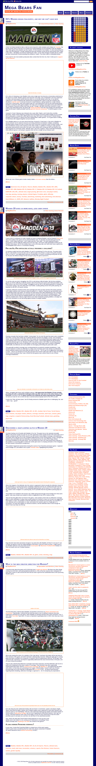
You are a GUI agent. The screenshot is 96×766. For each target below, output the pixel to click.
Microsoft (71, 497)
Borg (70, 458)
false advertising (47, 196)
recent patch (34, 545)
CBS (78, 458)
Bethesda (71, 456)
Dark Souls (87, 474)
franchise (41, 413)
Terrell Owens (55, 411)
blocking (46, 554)
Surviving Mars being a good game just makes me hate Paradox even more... (84, 152)
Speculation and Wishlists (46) (78, 422)
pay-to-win (9, 418)
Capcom (74, 458)
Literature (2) (72, 415)
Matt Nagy (71, 496)
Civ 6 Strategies (73, 377)
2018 (70, 532)
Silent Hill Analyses (74, 382)
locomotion (26, 748)
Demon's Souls (78, 475)
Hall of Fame (47, 411)
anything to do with (23, 721)
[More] (8, 182)
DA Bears (80, 474)
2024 (70, 521)
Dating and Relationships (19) (77, 405)
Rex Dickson (45, 748)
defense (29, 413)
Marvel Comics (84, 495)
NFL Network (25, 199)
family (83, 481)
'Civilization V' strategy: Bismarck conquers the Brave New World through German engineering (84, 277)
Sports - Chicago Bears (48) (77, 426)
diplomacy (71, 476)
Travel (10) (72, 432)
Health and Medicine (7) (76, 410)
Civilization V (73, 464)
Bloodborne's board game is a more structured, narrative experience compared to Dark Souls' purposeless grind (79, 567)
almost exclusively (26, 730)
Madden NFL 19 (52, 189)
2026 (80, 515)
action (76, 452)
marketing (38, 196)
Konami (82, 492)
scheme (54, 413)
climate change (73, 469)
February (73, 516)
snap (50, 554)
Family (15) (72, 407)
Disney (77, 476)
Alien (76, 453)
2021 (70, 526)
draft (13, 748)
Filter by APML (9, 1)
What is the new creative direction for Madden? (27, 564)
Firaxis (74, 483)
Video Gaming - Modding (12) (77, 437)
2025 (70, 520)
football (59, 189)
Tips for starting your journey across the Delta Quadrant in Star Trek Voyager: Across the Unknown (84, 203)
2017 (70, 533)
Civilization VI (73, 467)
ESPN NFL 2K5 (10, 191)
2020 (70, 528)
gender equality (15, 750)
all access (81, 453)
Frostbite (40, 194)
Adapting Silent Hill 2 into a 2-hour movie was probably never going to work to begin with (79, 597)
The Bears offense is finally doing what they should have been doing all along (74, 349)
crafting (71, 474)
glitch (45, 194)
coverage (35, 413)
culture (76, 474)
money (19, 196)
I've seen (37, 669)
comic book (85, 471)
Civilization (72, 462)
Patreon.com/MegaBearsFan (77, 86)
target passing (31, 191)
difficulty (50, 194)
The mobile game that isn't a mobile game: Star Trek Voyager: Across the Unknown (84, 216)
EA (74, 478)
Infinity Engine (32, 194)
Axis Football (79, 455)
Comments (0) (59, 202)
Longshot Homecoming (22, 416)
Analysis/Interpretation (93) (77, 397)
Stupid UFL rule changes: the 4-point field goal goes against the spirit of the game (84, 190)
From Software (79, 484)
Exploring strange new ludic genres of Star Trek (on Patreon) (74, 122)
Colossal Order (78, 471)
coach (79, 469)
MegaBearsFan (11, 23)
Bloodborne (77, 456)
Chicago (82, 458)
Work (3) (71, 441)
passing (14, 194)
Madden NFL (42, 187)
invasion (71, 490)
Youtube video (35, 447)
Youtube (58, 47)
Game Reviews (59, 210)
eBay (85, 478)
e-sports (38, 748)
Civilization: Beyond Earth (79, 468)
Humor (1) (72, 414)
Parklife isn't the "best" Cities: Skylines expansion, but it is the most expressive (84, 328)
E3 (35, 746)
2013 (70, 540)
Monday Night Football (42, 199)
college (84, 469)
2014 (70, 538)
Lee (70, 600)
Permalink (51, 202)
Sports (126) (72, 424)
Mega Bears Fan (23, 7)
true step (8, 194)
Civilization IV (79, 462)
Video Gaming (59, 23)
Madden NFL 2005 (52, 187)
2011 (70, 543)
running (19, 194)
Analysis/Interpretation (47, 23)
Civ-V (88, 468)
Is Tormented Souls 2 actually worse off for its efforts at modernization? (84, 177)
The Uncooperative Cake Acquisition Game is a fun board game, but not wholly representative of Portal (84, 252)
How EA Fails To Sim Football (77, 380)
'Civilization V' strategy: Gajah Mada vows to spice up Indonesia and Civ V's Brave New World (79, 612)
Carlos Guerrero (54, 748)
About (82, 13)
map (74, 495)
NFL (16, 191)
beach (85, 455)
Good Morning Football (37, 416)
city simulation (80, 461)
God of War (80, 486)
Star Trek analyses (74, 385)
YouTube (24, 196)
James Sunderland (79, 490)
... (87, 135)
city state (87, 461)
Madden (35, 187)
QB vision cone (41, 191)
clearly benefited (35, 107)
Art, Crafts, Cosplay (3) (75, 398)
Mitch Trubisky (76, 499)
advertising (31, 196)
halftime (31, 199)
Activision (82, 452)
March (72, 514)
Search (74, 13)
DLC (80, 476)
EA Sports (24, 187)
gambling (56, 416)
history (86, 487)
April (71, 513)
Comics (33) (72, 402)
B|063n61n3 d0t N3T (46, 762)
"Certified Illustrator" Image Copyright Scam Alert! (84, 314)
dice (83, 475)
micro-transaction (79, 497)
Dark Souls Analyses (75, 384)
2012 (70, 542)
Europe (86, 480)
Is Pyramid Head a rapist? (83, 287)
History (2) (72, 412)
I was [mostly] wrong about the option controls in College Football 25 (79, 556)
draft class (48, 413)
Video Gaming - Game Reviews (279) (79, 436)
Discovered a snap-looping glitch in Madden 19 (26, 428)
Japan (86, 490)
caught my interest (41, 569)
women (8, 750)
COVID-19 (85, 472)
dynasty (71, 478)
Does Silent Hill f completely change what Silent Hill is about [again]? (79, 604)
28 (75, 294)
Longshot (12, 416)
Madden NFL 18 (42, 189)
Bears (88, 455)
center (41, 554)
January (72, 518)
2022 (70, 525)
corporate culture (11, 196)
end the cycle (16, 102)
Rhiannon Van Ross (74, 570)
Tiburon (29, 187)
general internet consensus (39, 109)
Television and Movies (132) (77, 427)
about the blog (83, 60)
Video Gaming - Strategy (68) (77, 439)
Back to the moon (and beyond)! (83, 163)
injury (89, 489)
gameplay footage (20, 713)
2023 (70, 523)
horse (75, 489)
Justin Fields (75, 492)
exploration (78, 481)
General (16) (72, 409)
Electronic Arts (15, 187)
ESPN (18, 199)
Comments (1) (59, 421)
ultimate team (23, 191)
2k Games (71, 452)
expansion (71, 481)
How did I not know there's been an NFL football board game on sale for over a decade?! (84, 229)
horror (71, 489)
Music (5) (71, 417)
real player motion (52, 191)
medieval (87, 496)
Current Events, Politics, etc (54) (78, 403)
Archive (67, 13)
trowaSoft (84, 42)
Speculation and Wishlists (46, 566)
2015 (70, 537)
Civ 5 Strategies (73, 378)
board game (85, 456)
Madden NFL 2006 (11, 189)
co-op (70, 472)
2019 (70, 530)
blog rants (60, 238)
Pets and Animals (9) (75, 419)
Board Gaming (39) (74, 400)
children (75, 459)
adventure (71, 453)
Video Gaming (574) (74, 434)
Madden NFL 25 (21, 189)
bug (7, 416)
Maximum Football (80, 496)
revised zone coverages (31, 666)
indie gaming (82, 489)
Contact (89, 13)
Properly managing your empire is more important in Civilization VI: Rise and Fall (84, 302)
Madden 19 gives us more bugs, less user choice (27, 208)
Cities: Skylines (82, 459)
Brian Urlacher (10, 413)
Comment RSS (74, 621)
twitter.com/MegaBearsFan (77, 77)
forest (85, 483)
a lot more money (40, 179)
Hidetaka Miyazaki (79, 487)
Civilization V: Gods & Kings (82, 465)
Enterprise (81, 480)
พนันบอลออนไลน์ (73, 615)
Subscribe (18, 1)
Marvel (77, 495)
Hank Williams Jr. (11, 199)
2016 (70, 535)
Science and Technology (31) (77, 420)
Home (60, 13)
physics (25, 194)
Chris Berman (56, 196)
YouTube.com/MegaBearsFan (77, 69)
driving (88, 476)
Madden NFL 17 (31, 189)
